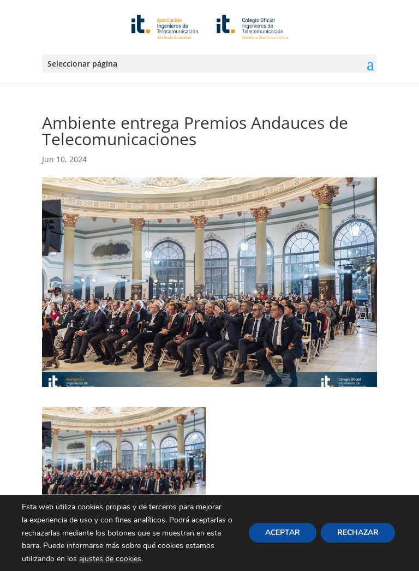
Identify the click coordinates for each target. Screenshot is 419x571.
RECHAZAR (358, 533)
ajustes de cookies (110, 559)
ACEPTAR (282, 533)
